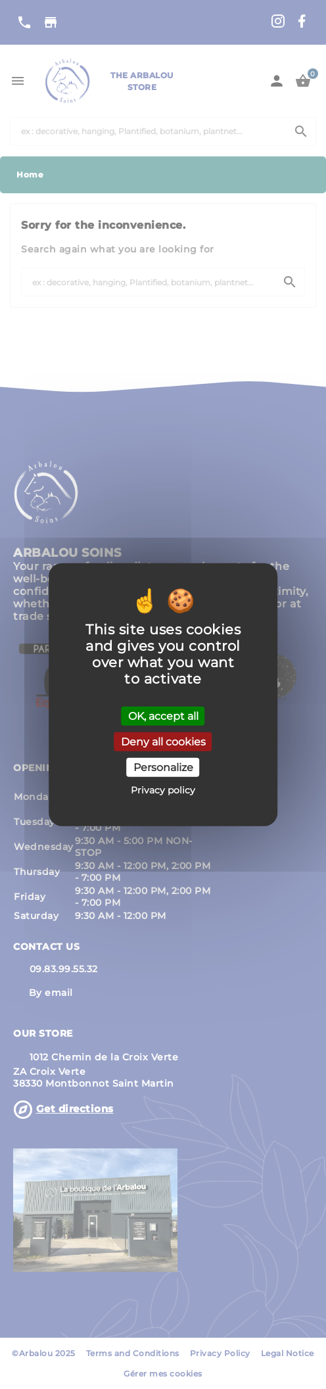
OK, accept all (163, 715)
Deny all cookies (163, 741)
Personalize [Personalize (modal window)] (163, 767)
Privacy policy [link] (163, 790)
